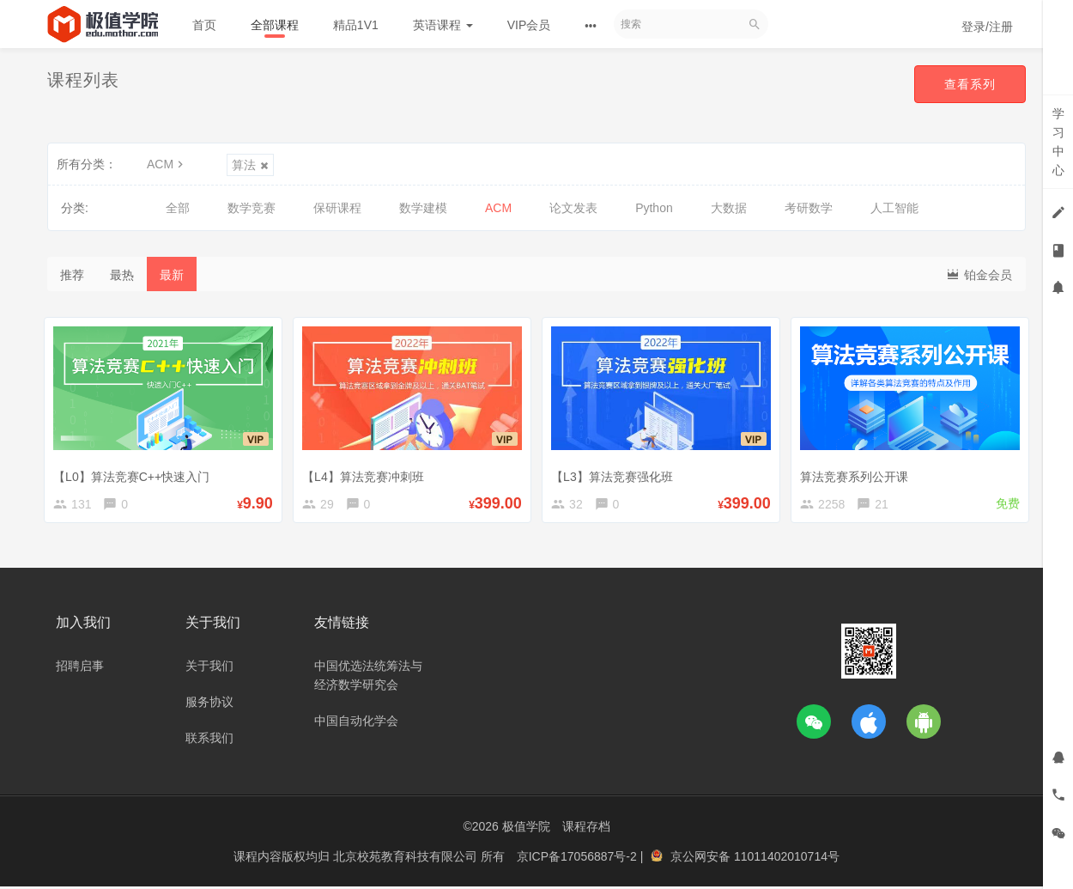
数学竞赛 (251, 208)
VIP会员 (529, 25)
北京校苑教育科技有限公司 (407, 859)
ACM (167, 164)
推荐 (72, 275)
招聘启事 (80, 668)
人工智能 (894, 208)
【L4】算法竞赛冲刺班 (366, 473)
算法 (250, 165)
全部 (178, 208)
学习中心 (1058, 142)
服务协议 (209, 704)
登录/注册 (987, 26)
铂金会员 (978, 274)
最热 (122, 275)
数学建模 (423, 208)
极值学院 (526, 829)
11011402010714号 (787, 859)
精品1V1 (356, 25)
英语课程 (443, 25)
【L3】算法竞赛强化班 (615, 473)
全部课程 (275, 25)
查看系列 (969, 84)
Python (654, 208)
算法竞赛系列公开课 (857, 473)
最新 (172, 275)
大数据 (729, 208)
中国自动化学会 (356, 723)
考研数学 (809, 208)
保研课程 (337, 208)
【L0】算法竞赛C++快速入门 (135, 473)
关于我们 (209, 668)
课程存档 (586, 829)
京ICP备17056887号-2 (578, 859)
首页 (204, 25)
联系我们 (209, 740)
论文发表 (573, 208)
